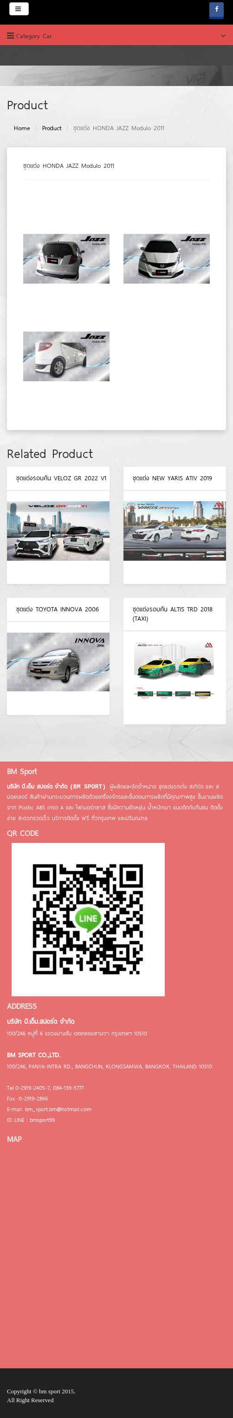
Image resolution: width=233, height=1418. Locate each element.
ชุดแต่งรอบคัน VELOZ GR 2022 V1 (61, 478)
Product (51, 128)
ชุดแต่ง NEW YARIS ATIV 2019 (172, 478)
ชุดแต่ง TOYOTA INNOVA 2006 (57, 609)
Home (22, 128)
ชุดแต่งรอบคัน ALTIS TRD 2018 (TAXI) (173, 613)
